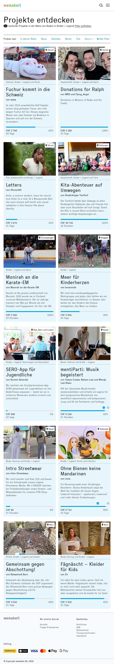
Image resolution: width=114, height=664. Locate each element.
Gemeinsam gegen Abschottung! (25, 566)
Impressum (81, 636)
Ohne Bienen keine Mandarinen (81, 471)
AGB (78, 627)
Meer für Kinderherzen (75, 279)
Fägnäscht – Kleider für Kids (82, 566)
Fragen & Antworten (49, 627)
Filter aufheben (83, 26)
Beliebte (56, 38)
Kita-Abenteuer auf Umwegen (81, 187)
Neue (44, 38)
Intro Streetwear (24, 468)
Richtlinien (81, 624)
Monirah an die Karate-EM (22, 279)
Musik (68, 38)
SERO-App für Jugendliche (20, 372)
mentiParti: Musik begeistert (80, 372)
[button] (101, 5)
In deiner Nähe (28, 38)
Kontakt (44, 624)
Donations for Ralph (82, 89)
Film (78, 38)
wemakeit (12, 618)
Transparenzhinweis (85, 633)
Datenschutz (82, 630)
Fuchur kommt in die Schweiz (28, 92)
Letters (14, 185)
